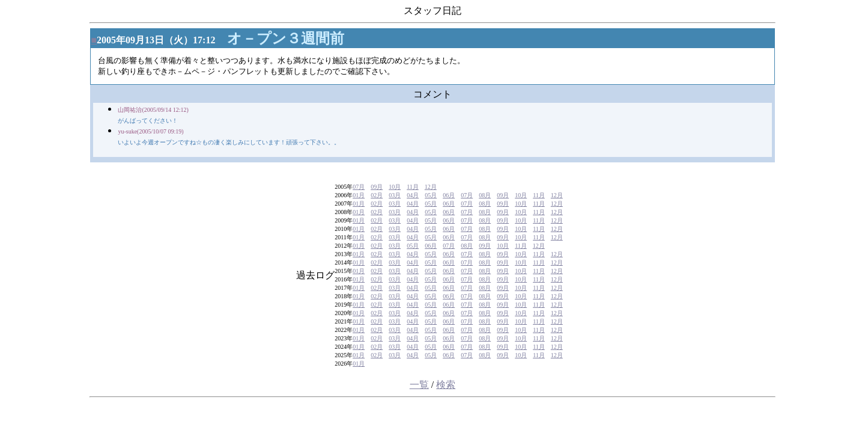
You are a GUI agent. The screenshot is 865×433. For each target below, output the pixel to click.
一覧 (419, 384)
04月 (413, 195)
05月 (431, 195)
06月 (449, 195)
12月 (431, 186)
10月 (395, 186)
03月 (395, 195)
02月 (377, 195)
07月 (359, 186)
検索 (445, 384)
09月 (377, 186)
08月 (485, 195)
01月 (359, 195)
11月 (413, 186)
